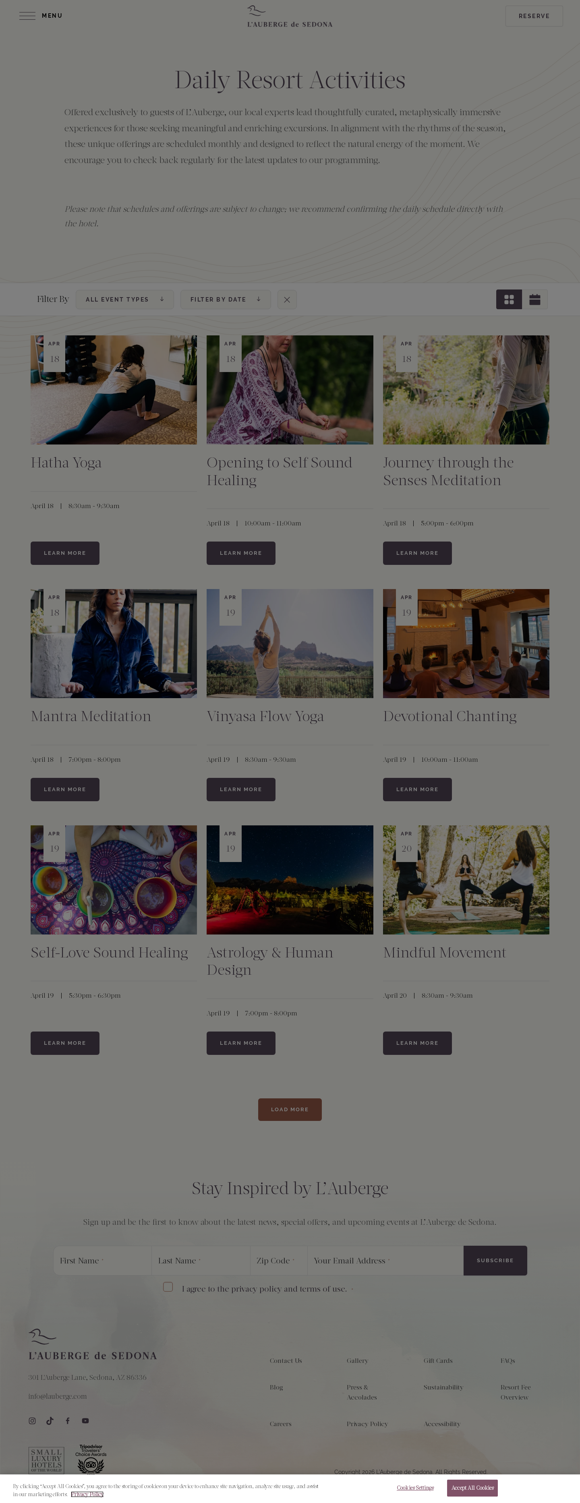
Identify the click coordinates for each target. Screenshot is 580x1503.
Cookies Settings (415, 1491)
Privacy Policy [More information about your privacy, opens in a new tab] (87, 1497)
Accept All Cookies (472, 1491)
